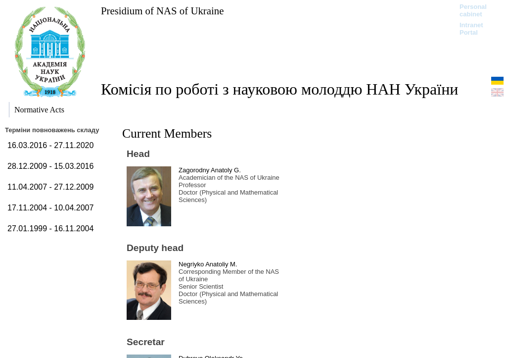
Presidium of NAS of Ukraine (162, 10)
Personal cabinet (473, 10)
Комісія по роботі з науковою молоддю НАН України (279, 89)
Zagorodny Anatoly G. (210, 170)
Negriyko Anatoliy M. (208, 264)
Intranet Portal (471, 28)
